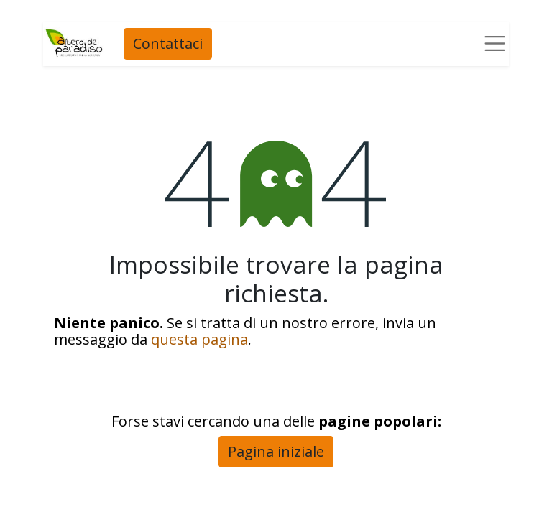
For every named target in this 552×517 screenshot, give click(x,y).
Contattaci (167, 43)
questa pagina (199, 339)
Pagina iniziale (276, 451)
